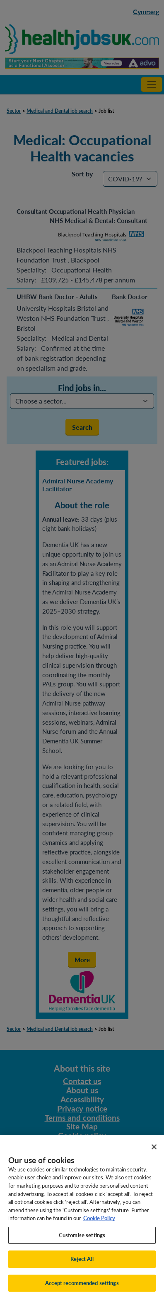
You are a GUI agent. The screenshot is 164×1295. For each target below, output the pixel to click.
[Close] (154, 1150)
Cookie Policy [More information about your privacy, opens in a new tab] (99, 1221)
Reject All (81, 1262)
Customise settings (82, 1238)
